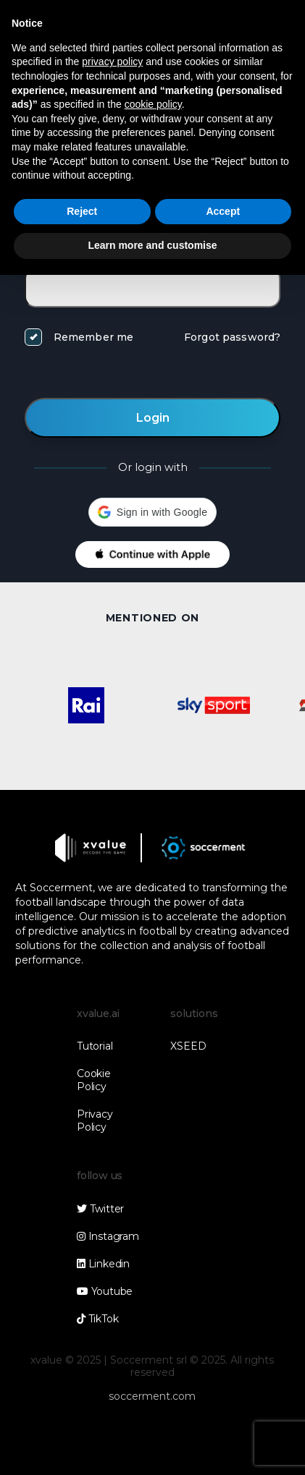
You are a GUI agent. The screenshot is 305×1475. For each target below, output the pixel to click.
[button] (152, 512)
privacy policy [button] (112, 61)
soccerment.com (152, 1396)
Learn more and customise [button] (152, 245)
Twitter (100, 1208)
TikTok (97, 1318)
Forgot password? (232, 337)
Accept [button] (223, 211)
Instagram (107, 1236)
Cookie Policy (94, 1080)
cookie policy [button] (153, 104)
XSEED (188, 1046)
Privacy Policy (94, 1121)
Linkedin (103, 1263)
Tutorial (94, 1046)
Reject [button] (82, 211)
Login (153, 418)
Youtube (105, 1291)
